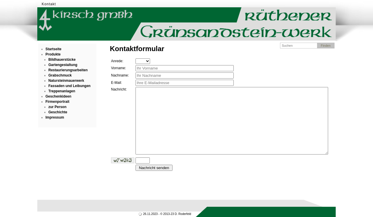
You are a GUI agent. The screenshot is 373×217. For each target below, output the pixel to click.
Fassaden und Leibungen (69, 86)
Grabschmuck (60, 75)
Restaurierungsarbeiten (68, 70)
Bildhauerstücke (61, 60)
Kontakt (49, 4)
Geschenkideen (58, 96)
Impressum (54, 117)
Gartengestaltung (62, 65)
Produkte (53, 54)
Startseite (53, 49)
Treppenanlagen (61, 91)
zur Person (57, 107)
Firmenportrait (57, 102)
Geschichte (57, 112)
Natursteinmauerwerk (66, 81)
